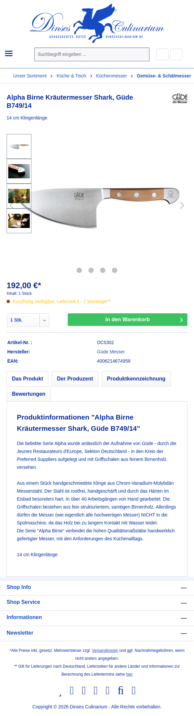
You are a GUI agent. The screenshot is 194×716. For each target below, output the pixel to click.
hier (129, 674)
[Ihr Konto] (162, 54)
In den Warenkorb (127, 319)
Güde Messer (111, 351)
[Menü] (9, 54)
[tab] (27, 378)
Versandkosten (105, 650)
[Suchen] (141, 54)
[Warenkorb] (176, 54)
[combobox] (84, 54)
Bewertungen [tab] (28, 394)
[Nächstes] (182, 205)
